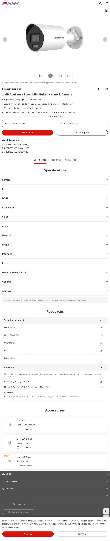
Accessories (70, 159)
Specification (40, 159)
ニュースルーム (9, 481)
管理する (82, 534)
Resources (56, 159)
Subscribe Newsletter (18, 512)
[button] (5, 40)
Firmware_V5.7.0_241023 (16, 381)
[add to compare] (99, 89)
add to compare (26, 429)
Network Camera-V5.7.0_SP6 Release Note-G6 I (27, 387)
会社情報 (6, 474)
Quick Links (8, 488)
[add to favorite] (105, 89)
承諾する (28, 533)
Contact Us (19, 504)
